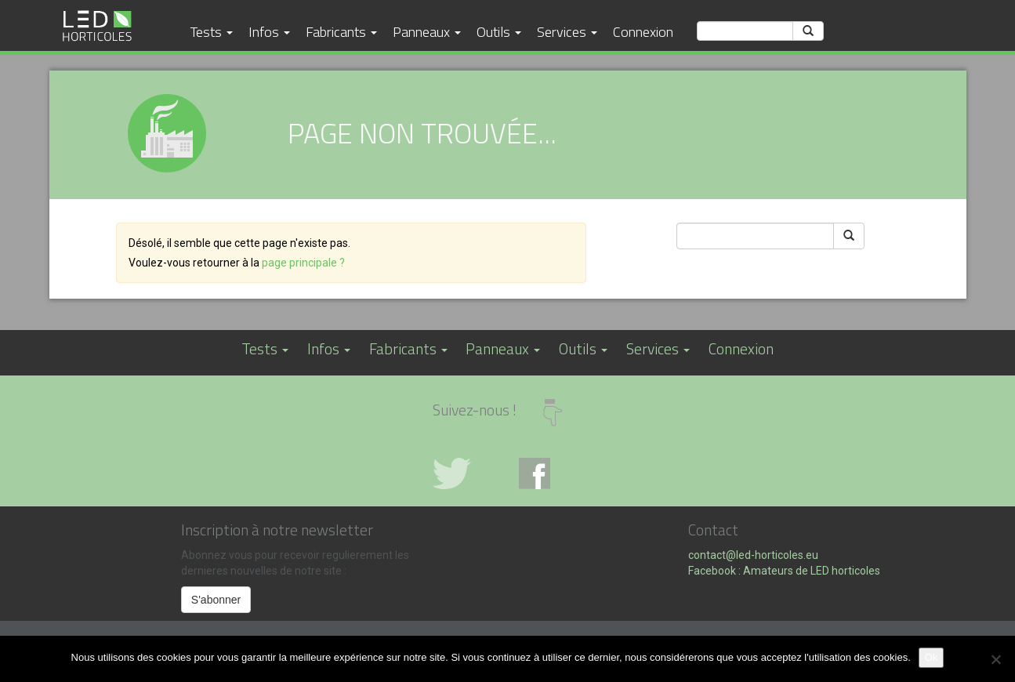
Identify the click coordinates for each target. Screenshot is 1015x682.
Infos (269, 31)
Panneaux (427, 31)
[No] (995, 659)
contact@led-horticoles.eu (753, 555)
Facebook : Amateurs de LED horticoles (784, 570)
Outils (499, 31)
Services (567, 31)
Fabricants (341, 31)
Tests (211, 31)
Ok (931, 657)
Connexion (643, 31)
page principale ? (303, 262)
